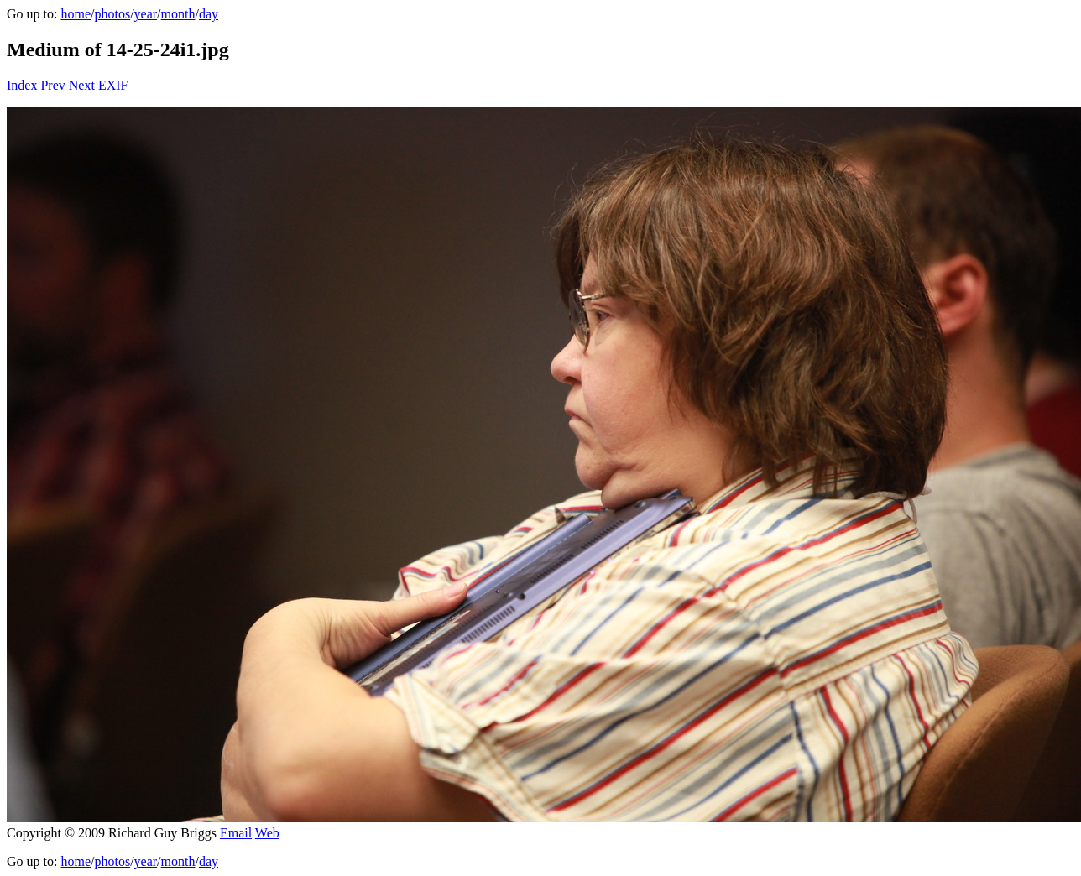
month (178, 14)
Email (236, 833)
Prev (52, 85)
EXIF (113, 85)
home (75, 14)
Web (267, 833)
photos (112, 14)
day (208, 14)
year (146, 14)
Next (82, 85)
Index (22, 85)
